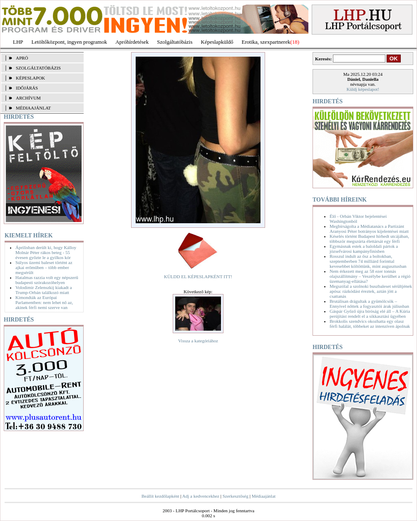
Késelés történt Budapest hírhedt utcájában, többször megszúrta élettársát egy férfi (369, 239)
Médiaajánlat (264, 496)
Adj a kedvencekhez (200, 496)
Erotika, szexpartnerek (266, 42)
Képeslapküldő (217, 42)
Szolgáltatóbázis (174, 42)
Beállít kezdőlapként (160, 496)
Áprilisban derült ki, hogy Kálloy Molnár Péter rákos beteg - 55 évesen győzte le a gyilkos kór (45, 252)
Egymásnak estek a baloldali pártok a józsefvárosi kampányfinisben (364, 249)
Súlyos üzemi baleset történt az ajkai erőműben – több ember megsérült (43, 267)
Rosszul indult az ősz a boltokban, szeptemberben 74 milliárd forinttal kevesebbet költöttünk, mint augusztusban (368, 261)
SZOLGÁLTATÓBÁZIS (38, 67)
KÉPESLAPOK (30, 77)
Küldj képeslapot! (363, 89)
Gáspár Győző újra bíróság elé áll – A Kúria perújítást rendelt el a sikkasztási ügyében (370, 314)
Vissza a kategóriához (198, 340)
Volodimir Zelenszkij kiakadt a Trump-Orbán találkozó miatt (43, 290)
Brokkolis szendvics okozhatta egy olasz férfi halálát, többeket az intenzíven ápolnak (370, 324)
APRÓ (22, 57)
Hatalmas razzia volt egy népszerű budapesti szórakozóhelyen (46, 280)
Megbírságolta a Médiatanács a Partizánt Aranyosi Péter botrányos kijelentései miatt (369, 229)
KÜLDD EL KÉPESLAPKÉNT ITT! (198, 276)
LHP (18, 42)
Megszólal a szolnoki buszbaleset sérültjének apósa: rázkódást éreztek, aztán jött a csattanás (371, 291)
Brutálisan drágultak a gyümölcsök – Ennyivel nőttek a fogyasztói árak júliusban (369, 304)
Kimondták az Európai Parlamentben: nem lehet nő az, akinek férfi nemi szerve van (44, 302)
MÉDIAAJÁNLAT (33, 107)
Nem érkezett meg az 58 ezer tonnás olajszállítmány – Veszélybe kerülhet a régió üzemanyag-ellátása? (370, 276)
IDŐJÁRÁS (27, 87)
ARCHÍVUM (28, 97)
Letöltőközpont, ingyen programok (69, 42)
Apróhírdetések (132, 42)
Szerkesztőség (235, 496)
